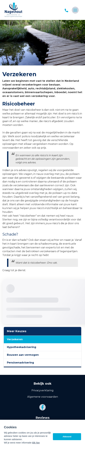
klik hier (36, 442)
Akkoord (67, 436)
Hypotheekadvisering (21, 347)
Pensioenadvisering (20, 362)
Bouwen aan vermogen (23, 354)
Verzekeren (15, 339)
